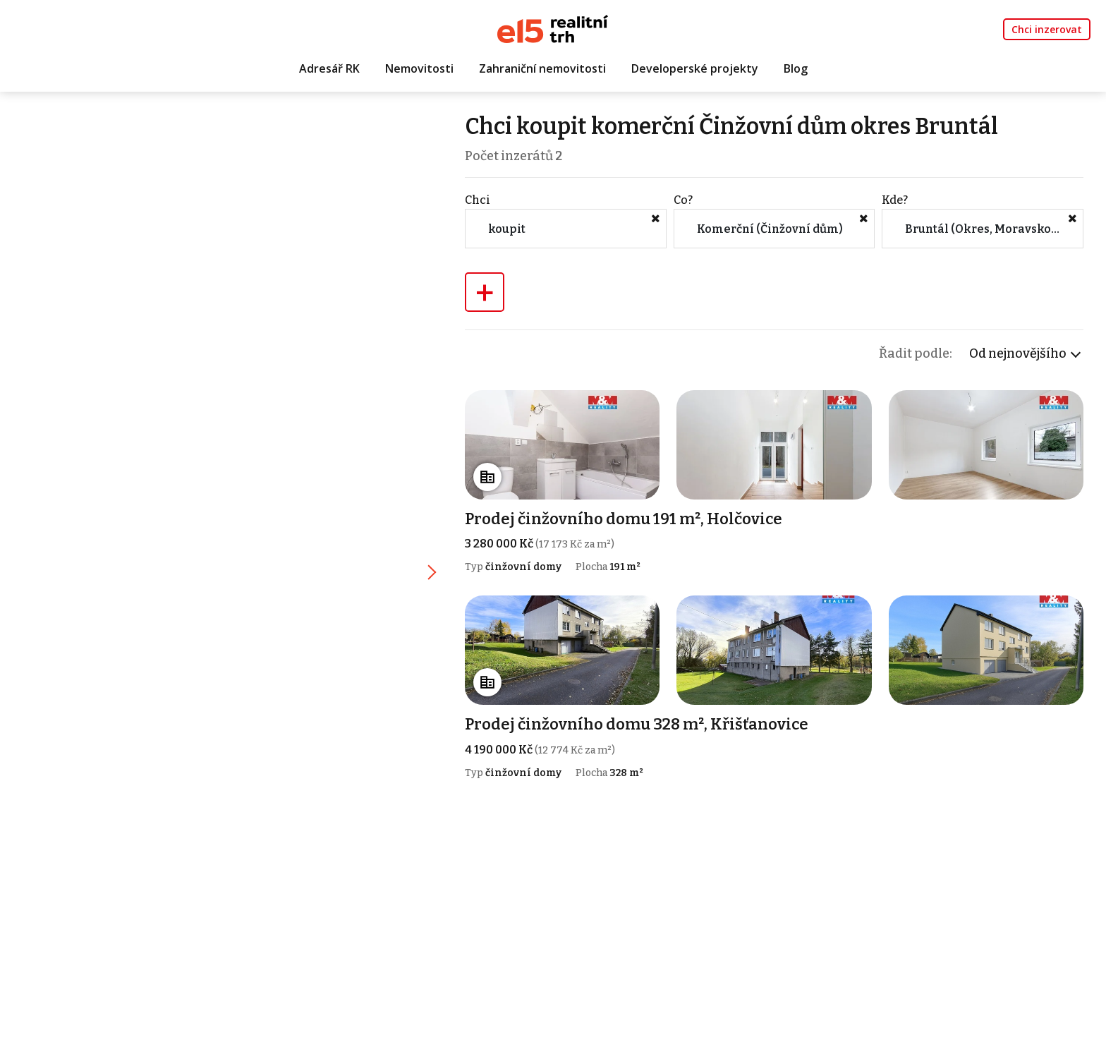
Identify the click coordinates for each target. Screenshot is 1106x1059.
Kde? (895, 200)
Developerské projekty (694, 68)
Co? (683, 200)
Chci (477, 200)
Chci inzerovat (1046, 29)
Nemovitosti (419, 68)
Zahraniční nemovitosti (542, 68)
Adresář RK (329, 68)
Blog (796, 68)
